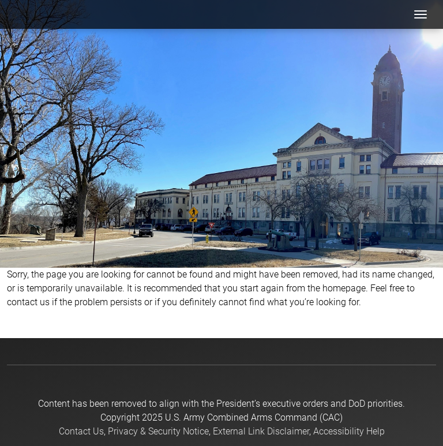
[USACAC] (38, 14)
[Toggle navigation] (420, 14)
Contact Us (81, 431)
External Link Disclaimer (261, 431)
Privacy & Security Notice (158, 431)
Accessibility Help (349, 431)
